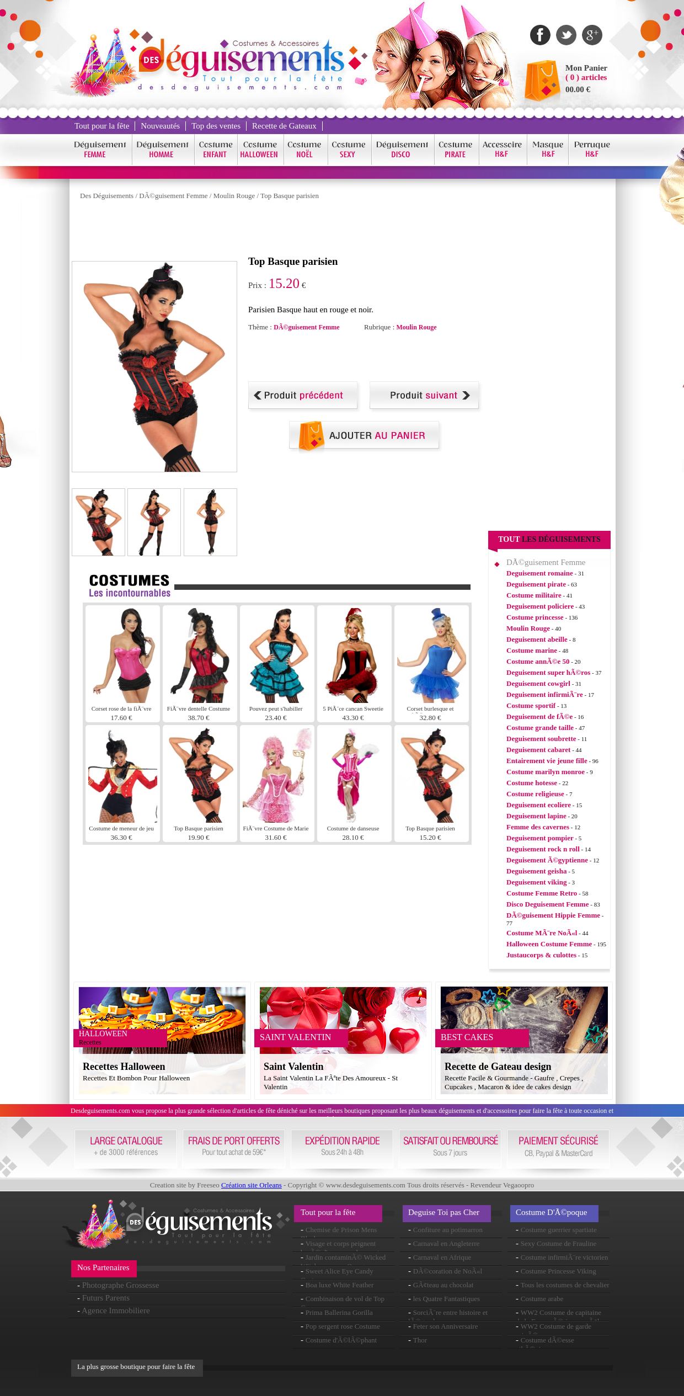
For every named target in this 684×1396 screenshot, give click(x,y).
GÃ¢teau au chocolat (443, 1285)
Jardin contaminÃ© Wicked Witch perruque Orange (343, 1261)
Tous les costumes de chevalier (565, 1285)
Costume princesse (535, 617)
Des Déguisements (106, 195)
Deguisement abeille (537, 639)
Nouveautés (160, 125)
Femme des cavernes (537, 827)
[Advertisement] (272, 230)
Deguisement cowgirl (538, 683)
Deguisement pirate (536, 584)
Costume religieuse (535, 794)
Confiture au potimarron (448, 1230)
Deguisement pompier (540, 838)
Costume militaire (534, 595)
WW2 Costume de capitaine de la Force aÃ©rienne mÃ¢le (559, 1316)
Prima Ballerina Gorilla (339, 1312)
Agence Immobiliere (116, 1310)
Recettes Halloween (124, 1066)
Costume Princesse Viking (558, 1271)
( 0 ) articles (586, 77)
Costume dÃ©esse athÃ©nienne (545, 1344)
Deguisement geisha (536, 871)
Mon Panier (586, 67)
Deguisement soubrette (541, 738)
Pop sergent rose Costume (343, 1326)
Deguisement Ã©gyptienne (547, 860)
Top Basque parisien (289, 195)
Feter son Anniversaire (445, 1326)
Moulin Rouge (234, 195)
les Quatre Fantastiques (446, 1298)
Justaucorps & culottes (541, 955)
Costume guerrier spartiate (559, 1230)
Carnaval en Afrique (442, 1257)
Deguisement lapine (536, 816)
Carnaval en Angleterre (446, 1243)
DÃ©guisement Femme (173, 195)
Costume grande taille (540, 727)
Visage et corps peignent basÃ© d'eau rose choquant (340, 1247)
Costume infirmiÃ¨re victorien (564, 1257)
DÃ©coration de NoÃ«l (447, 1271)
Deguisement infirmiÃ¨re (544, 694)
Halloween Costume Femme (549, 944)
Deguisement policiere (540, 606)
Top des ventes (216, 125)
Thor (420, 1340)
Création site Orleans (251, 1185)
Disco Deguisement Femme (547, 904)
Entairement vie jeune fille (546, 760)
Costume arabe (542, 1298)
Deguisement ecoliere (538, 805)
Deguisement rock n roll (543, 849)
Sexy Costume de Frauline (559, 1243)
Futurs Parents (106, 1297)
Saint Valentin (294, 1066)
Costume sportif (530, 705)
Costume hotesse (531, 783)
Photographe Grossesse (120, 1285)
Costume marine (531, 650)
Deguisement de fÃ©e (539, 716)
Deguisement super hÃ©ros (548, 672)
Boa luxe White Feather (340, 1285)
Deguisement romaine (539, 573)
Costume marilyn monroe (545, 772)
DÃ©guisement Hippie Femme (553, 915)
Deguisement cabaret (538, 749)
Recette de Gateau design (498, 1066)
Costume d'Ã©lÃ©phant (341, 1340)
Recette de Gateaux (284, 125)
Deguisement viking (536, 882)
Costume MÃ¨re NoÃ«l (541, 933)
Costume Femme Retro (541, 893)
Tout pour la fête (101, 125)
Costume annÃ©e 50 (537, 661)
